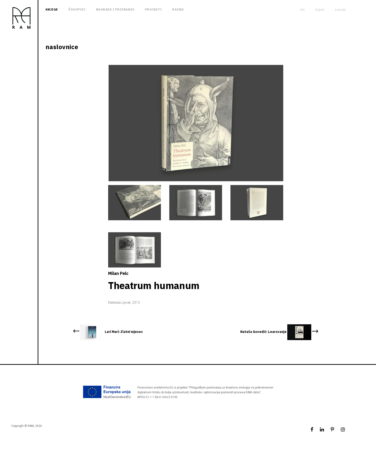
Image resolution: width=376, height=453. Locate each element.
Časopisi (76, 9)
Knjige (52, 9)
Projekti (153, 9)
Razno (178, 9)
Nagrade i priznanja (115, 9)
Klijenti (320, 10)
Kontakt (340, 10)
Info (302, 10)
